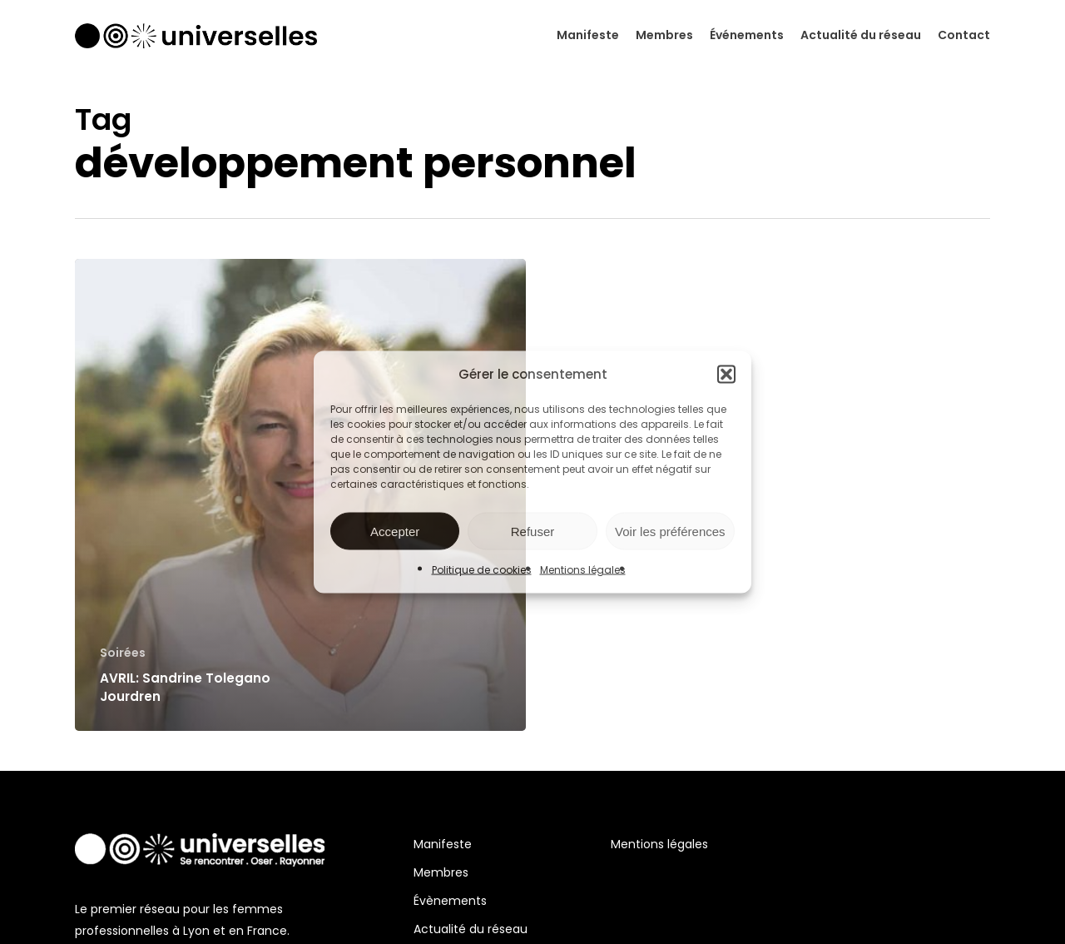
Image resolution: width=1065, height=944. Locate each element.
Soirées (123, 653)
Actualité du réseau (471, 929)
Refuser (533, 531)
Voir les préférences (670, 531)
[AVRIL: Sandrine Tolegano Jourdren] (300, 495)
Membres (441, 872)
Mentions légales (583, 570)
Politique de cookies (482, 570)
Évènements (450, 900)
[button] (726, 374)
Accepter (394, 531)
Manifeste (443, 844)
